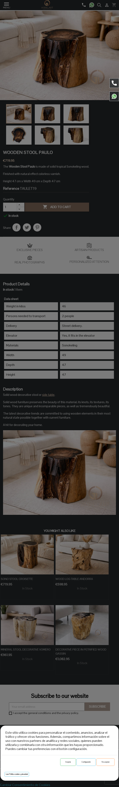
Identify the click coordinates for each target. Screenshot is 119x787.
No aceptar (105, 762)
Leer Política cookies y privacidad (17, 774)
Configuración (86, 762)
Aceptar (68, 762)
